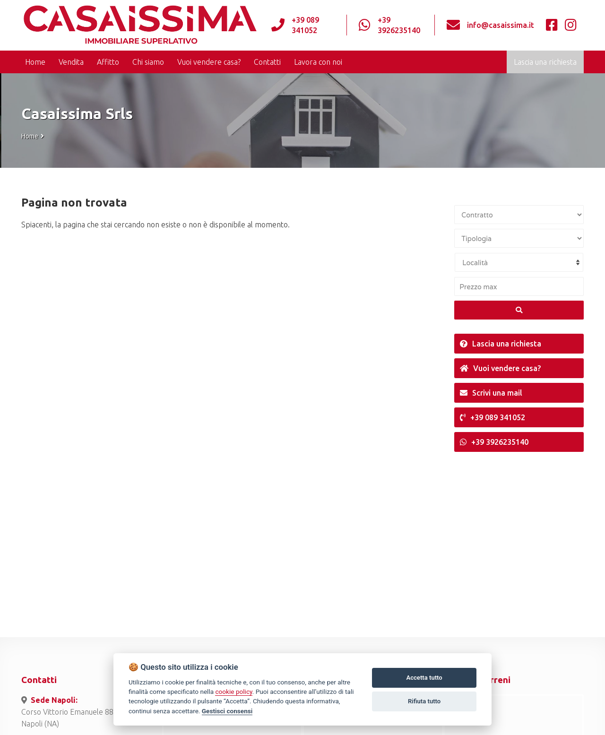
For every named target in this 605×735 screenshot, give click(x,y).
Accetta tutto (424, 677)
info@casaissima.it (500, 25)
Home (29, 136)
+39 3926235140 (399, 25)
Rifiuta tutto (424, 701)
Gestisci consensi (227, 711)
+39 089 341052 (305, 25)
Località (475, 262)
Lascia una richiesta (545, 62)
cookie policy (233, 691)
